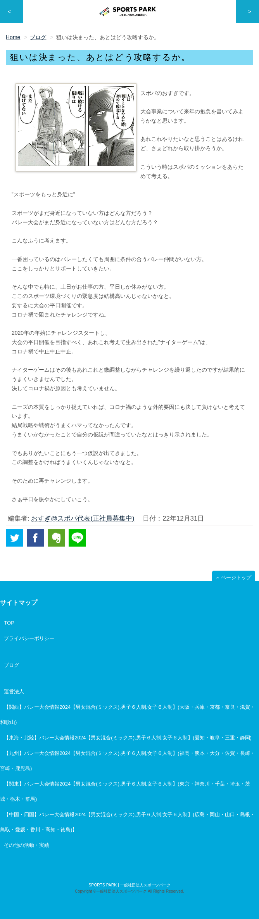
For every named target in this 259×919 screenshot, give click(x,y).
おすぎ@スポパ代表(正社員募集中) (82, 518)
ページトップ (236, 577)
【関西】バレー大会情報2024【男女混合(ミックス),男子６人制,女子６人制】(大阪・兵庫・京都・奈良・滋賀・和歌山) (127, 714)
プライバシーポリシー (29, 638)
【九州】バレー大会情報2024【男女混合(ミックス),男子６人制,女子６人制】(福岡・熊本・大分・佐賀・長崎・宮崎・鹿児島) (127, 760)
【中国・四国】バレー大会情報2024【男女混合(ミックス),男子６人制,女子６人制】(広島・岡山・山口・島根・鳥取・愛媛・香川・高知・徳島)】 (127, 822)
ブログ (11, 665)
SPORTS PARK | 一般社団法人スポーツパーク (129, 885)
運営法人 (14, 691)
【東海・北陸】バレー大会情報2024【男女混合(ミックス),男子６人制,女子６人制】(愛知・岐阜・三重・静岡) (127, 738)
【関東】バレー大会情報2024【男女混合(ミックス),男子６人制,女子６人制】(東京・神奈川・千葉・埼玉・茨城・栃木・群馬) (125, 791)
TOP (9, 623)
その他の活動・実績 (26, 845)
